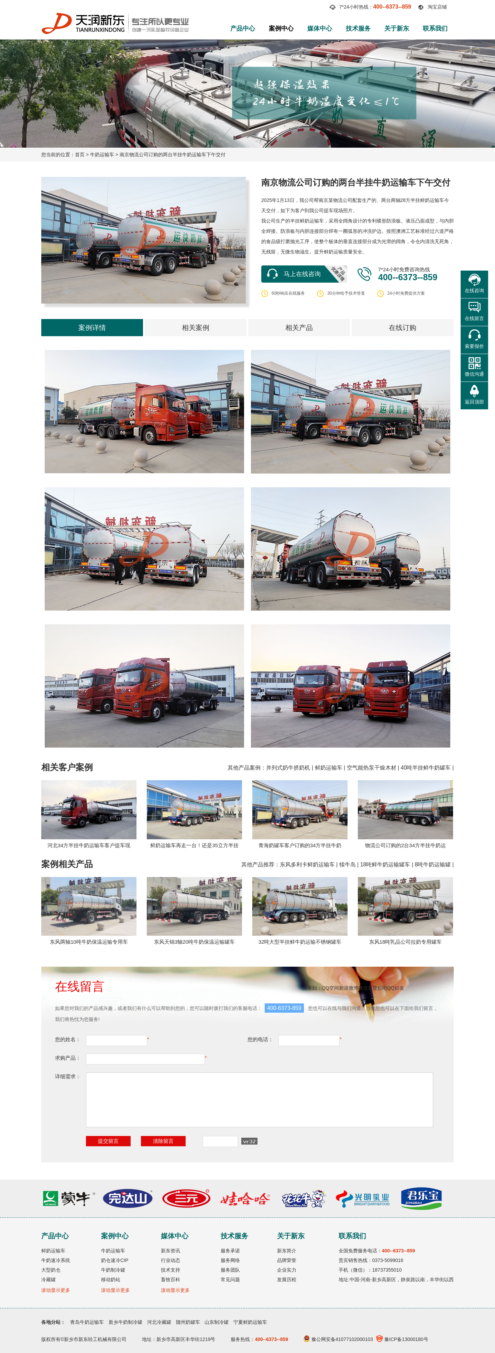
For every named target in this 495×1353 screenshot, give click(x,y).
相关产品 (299, 327)
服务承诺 (230, 1250)
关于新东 (396, 28)
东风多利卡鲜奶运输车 (307, 864)
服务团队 (230, 1270)
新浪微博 (348, 988)
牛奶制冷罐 (113, 1270)
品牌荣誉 (286, 1260)
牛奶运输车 (102, 154)
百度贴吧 (377, 988)
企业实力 (286, 1270)
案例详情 (92, 327)
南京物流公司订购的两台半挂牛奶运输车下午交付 (173, 154)
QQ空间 (330, 988)
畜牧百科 (170, 1279)
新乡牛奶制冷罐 (125, 1322)
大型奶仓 (50, 1270)
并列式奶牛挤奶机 (288, 768)
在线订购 (402, 327)
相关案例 (195, 327)
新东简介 (286, 1250)
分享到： (312, 988)
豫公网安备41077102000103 (338, 1339)
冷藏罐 (48, 1279)
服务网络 (230, 1260)
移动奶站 (110, 1279)
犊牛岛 (347, 864)
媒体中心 (319, 28)
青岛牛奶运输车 (87, 1322)
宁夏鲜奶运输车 (250, 1322)
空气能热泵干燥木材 (371, 768)
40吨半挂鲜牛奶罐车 (426, 768)
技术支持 (170, 1270)
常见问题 (230, 1279)
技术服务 (358, 28)
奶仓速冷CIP (114, 1260)
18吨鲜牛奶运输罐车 (385, 864)
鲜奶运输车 (328, 768)
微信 (363, 988)
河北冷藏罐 (159, 1322)
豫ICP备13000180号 (402, 1339)
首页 (80, 154)
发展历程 (286, 1279)
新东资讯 (170, 1250)
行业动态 (170, 1260)
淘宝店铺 (437, 7)
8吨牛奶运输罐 (433, 864)
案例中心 (281, 28)
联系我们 (435, 28)
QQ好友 (395, 988)
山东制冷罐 (217, 1322)
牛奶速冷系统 (55, 1260)
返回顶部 (474, 402)
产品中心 (242, 28)
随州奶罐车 (188, 1322)
